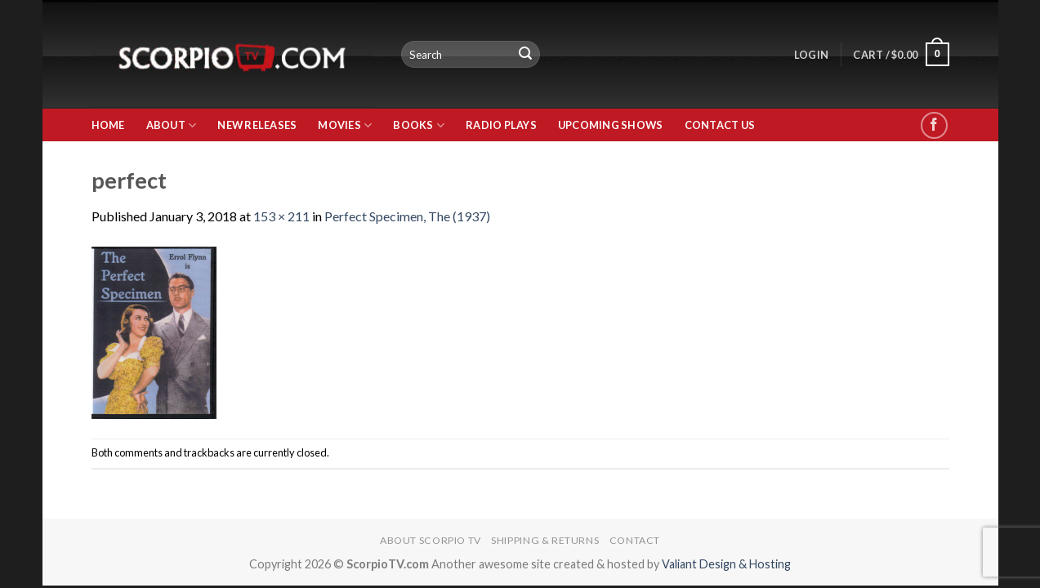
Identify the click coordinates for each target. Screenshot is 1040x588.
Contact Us (720, 124)
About (171, 125)
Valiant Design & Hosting (726, 564)
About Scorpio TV (430, 540)
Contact (634, 540)
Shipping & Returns (545, 540)
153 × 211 (281, 216)
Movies (345, 125)
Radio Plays (501, 124)
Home (108, 124)
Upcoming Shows (610, 124)
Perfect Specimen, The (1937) (407, 216)
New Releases (257, 124)
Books (418, 125)
